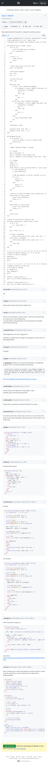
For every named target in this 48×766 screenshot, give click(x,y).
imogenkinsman (8, 330)
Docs (35, 756)
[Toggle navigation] (2, 3)
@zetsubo (8, 363)
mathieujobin (7, 386)
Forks (37, 26)
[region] (24, 161)
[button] (25, 22)
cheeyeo (6, 301)
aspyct (3, 16)
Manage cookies (13, 758)
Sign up (43, 3)
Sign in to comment (20, 748)
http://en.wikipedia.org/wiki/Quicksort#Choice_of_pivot (20, 379)
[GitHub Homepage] (18, 761)
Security (18, 756)
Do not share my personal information (29, 758)
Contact (40, 756)
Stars (27, 26)
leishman (6, 462)
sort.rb (10, 16)
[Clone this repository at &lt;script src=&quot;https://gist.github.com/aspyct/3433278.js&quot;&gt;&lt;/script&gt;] (16, 22)
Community (29, 756)
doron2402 (6, 289)
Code (5, 26)
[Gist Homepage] (18, 3)
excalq (5, 312)
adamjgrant (7, 618)
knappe (5, 358)
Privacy (12, 756)
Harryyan (6, 347)
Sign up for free (9, 746)
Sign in (35, 3)
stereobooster (7, 502)
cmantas (6, 667)
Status (23, 756)
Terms (7, 756)
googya (5, 427)
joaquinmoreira (8, 411)
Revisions (15, 26)
